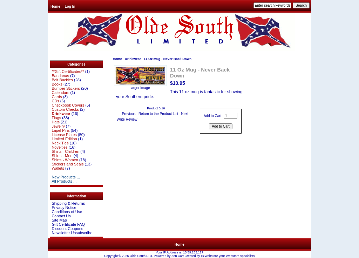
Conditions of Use (67, 212)
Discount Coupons (67, 228)
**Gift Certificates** (68, 71)
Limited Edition (64, 139)
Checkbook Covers (68, 105)
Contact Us (61, 216)
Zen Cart (177, 256)
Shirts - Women (65, 160)
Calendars (60, 92)
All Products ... (64, 181)
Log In (70, 6)
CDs (55, 101)
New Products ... (66, 177)
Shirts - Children (65, 151)
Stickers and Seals (67, 164)
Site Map (59, 220)
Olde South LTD (141, 256)
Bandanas (60, 76)
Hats (56, 122)
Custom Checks (65, 109)
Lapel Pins (60, 130)
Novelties (59, 147)
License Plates (64, 135)
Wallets (58, 168)
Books (57, 84)
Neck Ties (60, 143)
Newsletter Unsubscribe (72, 233)
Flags (56, 118)
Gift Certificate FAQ (68, 224)
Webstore (232, 256)
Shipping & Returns (68, 203)
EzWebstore (209, 256)
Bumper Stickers (66, 88)
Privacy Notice (64, 207)
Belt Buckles (62, 80)
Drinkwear (133, 59)
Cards (57, 97)
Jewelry (58, 126)
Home (55, 6)
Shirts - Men (62, 156)
